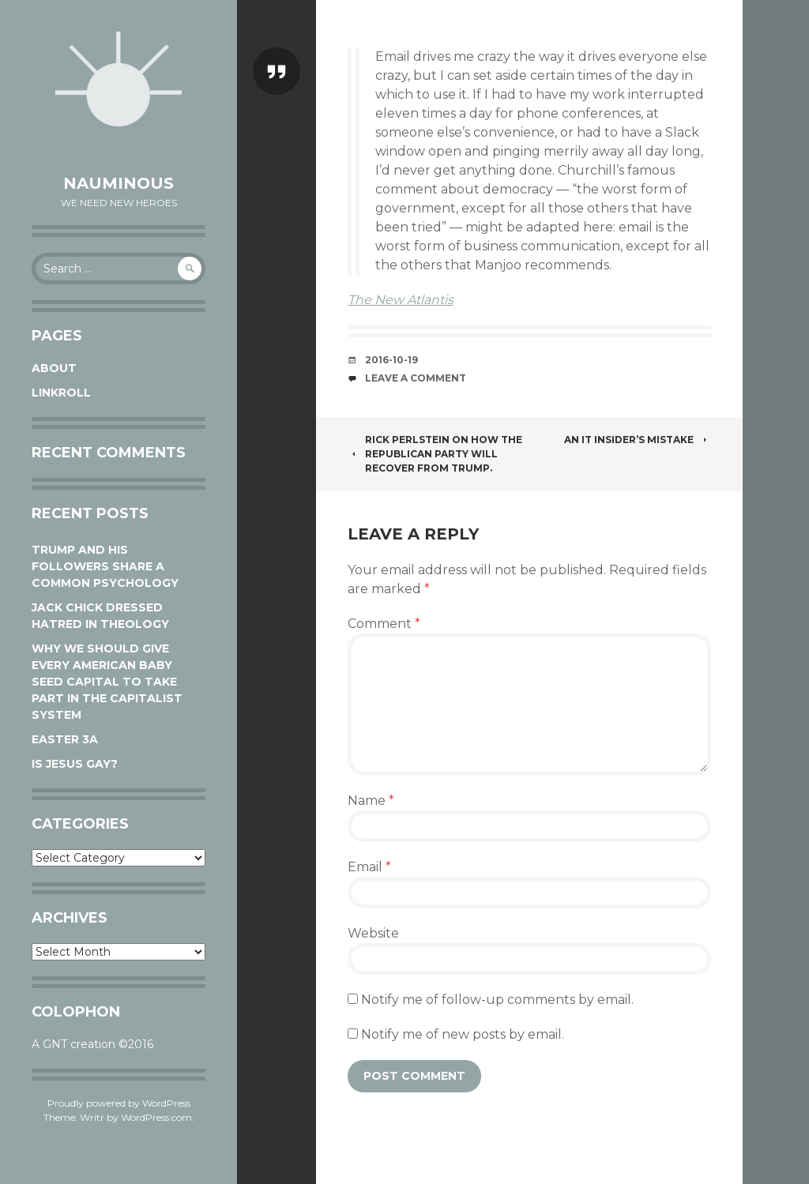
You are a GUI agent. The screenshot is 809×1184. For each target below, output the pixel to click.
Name (371, 800)
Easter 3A (65, 739)
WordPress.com (156, 1117)
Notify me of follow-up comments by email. (497, 999)
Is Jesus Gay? (75, 764)
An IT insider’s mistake (637, 439)
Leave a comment (415, 378)
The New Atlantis (400, 299)
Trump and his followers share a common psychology (105, 566)
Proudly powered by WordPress (118, 1103)
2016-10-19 (391, 360)
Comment (384, 623)
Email (369, 866)
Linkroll (61, 392)
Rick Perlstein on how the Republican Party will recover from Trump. (435, 454)
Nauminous (118, 183)
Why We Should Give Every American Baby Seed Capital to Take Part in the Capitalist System (107, 681)
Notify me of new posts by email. (462, 1034)
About (54, 368)
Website (373, 933)
